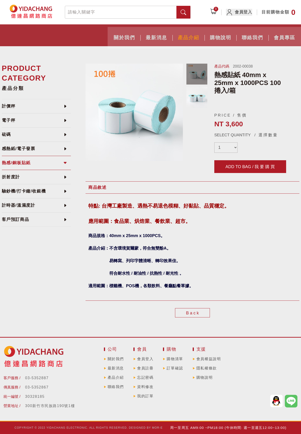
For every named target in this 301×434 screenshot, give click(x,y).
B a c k (192, 313)
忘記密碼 (145, 377)
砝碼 (6, 134)
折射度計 (11, 177)
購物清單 (175, 359)
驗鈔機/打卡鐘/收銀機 (24, 191)
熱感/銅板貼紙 (16, 162)
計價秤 (9, 106)
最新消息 (97, 34)
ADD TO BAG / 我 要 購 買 (250, 166)
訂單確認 (175, 368)
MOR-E (157, 427)
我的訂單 (145, 396)
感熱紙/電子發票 (18, 148)
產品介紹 (133, 34)
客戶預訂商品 (15, 219)
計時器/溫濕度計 (18, 205)
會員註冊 (145, 368)
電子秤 (9, 120)
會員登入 (241, 12)
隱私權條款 (206, 368)
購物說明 (168, 34)
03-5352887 (37, 378)
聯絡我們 (203, 34)
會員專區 (239, 34)
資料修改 (145, 387)
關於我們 (62, 34)
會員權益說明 (208, 359)
